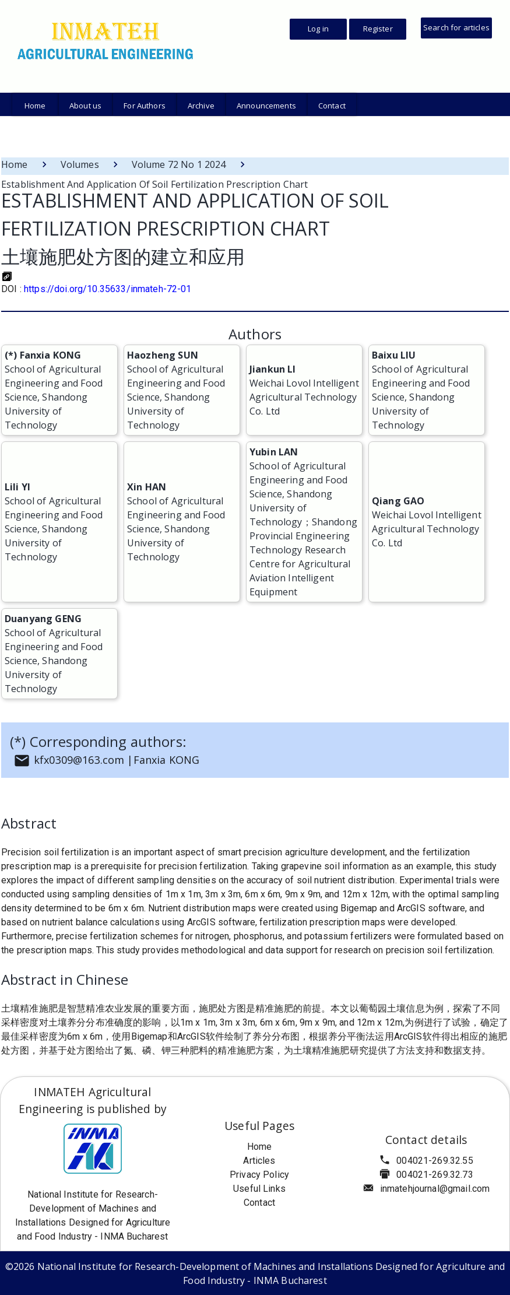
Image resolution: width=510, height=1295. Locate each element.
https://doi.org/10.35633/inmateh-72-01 (108, 288)
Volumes (80, 164)
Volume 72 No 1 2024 (179, 164)
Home (14, 164)
